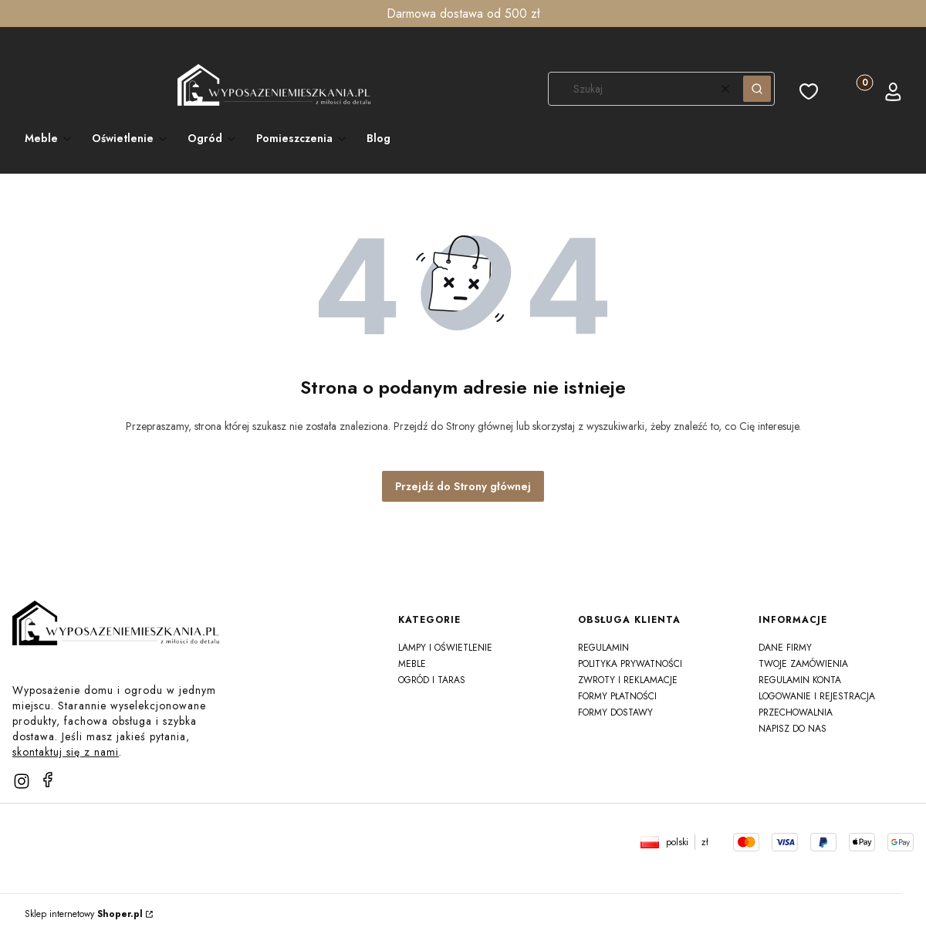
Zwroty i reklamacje (628, 680)
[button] (757, 89)
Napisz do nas (792, 729)
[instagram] (21, 781)
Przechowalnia (796, 712)
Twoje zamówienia (803, 664)
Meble (412, 664)
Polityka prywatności (630, 664)
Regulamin (603, 648)
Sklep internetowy (84, 914)
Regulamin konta (800, 680)
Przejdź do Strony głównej (463, 486)
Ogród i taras (431, 680)
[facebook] (47, 779)
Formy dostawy (615, 712)
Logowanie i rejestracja (817, 696)
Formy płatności (617, 696)
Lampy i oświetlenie (445, 648)
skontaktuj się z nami (65, 752)
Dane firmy (785, 648)
